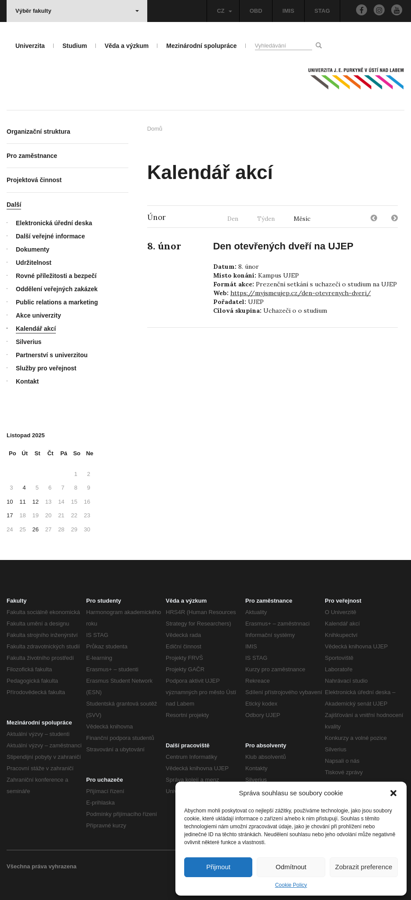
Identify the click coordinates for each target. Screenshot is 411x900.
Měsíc (302, 219)
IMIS (289, 10)
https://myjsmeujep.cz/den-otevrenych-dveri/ (300, 293)
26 (36, 529)
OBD (256, 10)
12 (36, 501)
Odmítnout (291, 867)
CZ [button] (224, 10)
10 (10, 501)
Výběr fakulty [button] (77, 10)
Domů (155, 128)
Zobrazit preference (363, 867)
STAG (322, 10)
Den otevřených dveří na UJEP (283, 246)
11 (22, 501)
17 (10, 515)
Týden (266, 219)
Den (232, 219)
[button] (393, 793)
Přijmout (218, 867)
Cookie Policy (291, 885)
